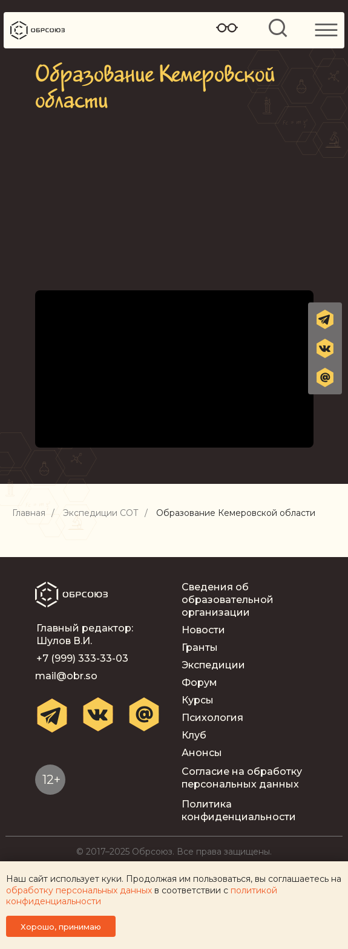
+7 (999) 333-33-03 (82, 658)
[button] (325, 377)
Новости (203, 630)
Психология (212, 717)
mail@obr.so (66, 676)
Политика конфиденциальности (239, 810)
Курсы (198, 700)
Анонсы (202, 752)
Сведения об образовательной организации (228, 599)
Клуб (194, 735)
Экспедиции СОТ (101, 513)
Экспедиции (213, 665)
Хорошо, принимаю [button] (61, 926)
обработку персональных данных (79, 890)
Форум (199, 682)
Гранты (200, 647)
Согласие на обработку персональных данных (242, 778)
